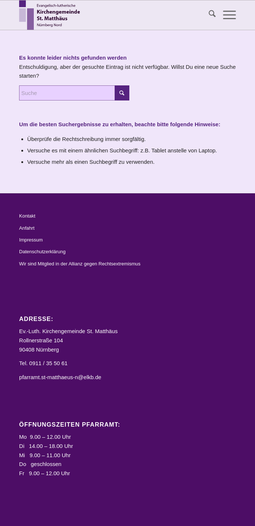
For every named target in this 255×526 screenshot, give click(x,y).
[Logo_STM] (106, 15)
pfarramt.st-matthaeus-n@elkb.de (60, 377)
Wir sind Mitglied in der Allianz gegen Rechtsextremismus (79, 263)
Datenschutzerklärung (42, 251)
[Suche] (208, 15)
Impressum (31, 240)
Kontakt (27, 216)
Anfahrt (27, 228)
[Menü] (226, 15)
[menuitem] (208, 15)
